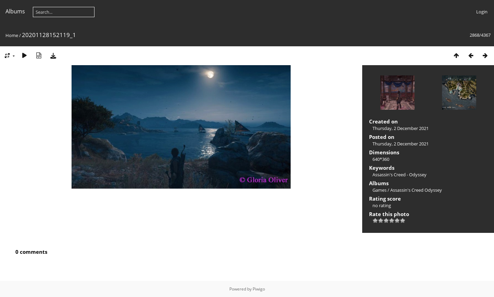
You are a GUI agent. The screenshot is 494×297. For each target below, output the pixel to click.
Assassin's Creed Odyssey (416, 190)
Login (481, 12)
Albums (15, 11)
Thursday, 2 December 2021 (400, 128)
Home (11, 35)
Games (379, 190)
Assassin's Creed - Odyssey (399, 174)
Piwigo (259, 289)
